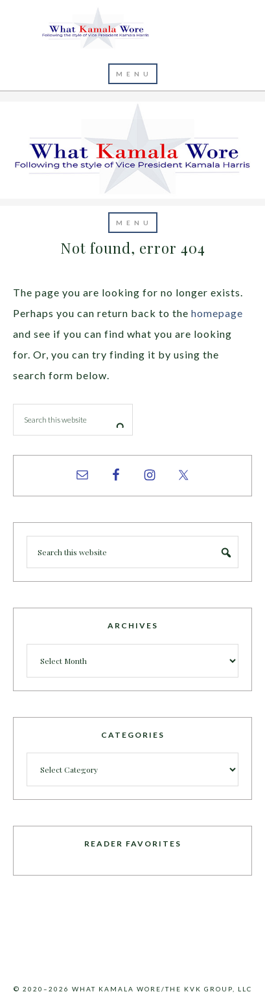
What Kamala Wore (133, 28)
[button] (132, 73)
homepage (217, 313)
